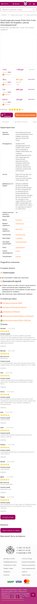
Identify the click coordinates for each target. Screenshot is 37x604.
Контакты (6, 575)
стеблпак (18, 256)
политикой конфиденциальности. (12, 600)
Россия (18, 251)
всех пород (19, 229)
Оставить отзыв (7, 517)
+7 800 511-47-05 (23, 550)
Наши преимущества (28, 568)
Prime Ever (19, 220)
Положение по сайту (10, 565)
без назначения (20, 234)
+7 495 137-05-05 (23, 548)
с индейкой (19, 238)
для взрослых (20, 223)
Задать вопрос (26, 575)
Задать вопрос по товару (10, 530)
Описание (5, 122)
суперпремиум (20, 247)
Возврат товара (8, 568)
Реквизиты (7, 572)
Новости (24, 572)
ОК (33, 595)
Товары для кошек (16, 15)
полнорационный (21, 242)
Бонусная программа (28, 562)
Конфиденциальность (10, 562)
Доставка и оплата (21, 122)
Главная (4, 15)
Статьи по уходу (27, 558)
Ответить (3, 346)
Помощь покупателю (28, 565)
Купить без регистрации (25, 115)
